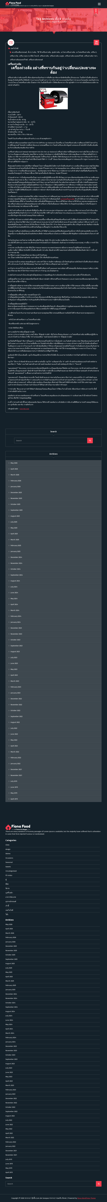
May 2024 (14, 603)
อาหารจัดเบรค (11, 893)
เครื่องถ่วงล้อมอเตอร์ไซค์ (19, 60)
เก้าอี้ (7, 902)
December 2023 (16, 632)
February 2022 (16, 762)
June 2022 (14, 738)
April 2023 (14, 679)
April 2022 (14, 750)
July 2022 (14, 732)
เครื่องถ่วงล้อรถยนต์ (36, 60)
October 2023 (15, 644)
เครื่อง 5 (94, 52)
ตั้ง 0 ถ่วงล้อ (32, 52)
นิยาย (7, 885)
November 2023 (16, 638)
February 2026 (16, 485)
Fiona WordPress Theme (86, 1198)
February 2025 (16, 549)
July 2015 (14, 785)
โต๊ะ (7, 911)
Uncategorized (11, 867)
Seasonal (9, 859)
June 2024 (14, 597)
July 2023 (14, 661)
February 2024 (16, 620)
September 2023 (16, 650)
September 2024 (17, 579)
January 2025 (15, 555)
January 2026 (15, 491)
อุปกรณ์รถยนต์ (11, 898)
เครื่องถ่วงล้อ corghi (57, 56)
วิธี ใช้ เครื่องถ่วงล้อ (44, 52)
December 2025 (16, 496)
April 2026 (14, 473)
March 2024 (15, 614)
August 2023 (15, 656)
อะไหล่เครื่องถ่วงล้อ (83, 52)
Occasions (9, 854)
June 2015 (14, 791)
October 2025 (15, 508)
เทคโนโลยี (14, 48)
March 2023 (15, 685)
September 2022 (16, 720)
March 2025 (15, 544)
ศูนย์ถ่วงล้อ (56, 52)
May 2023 (14, 673)
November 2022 (16, 709)
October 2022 (15, 714)
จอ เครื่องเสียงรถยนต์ (19, 52)
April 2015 (14, 803)
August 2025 (15, 520)
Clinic (7, 841)
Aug (96, 43)
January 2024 (16, 626)
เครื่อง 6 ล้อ (14, 56)
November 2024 (16, 567)
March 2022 (15, 756)
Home (42, 22)
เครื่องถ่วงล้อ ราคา (90, 56)
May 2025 (14, 532)
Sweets (8, 863)
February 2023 (16, 691)
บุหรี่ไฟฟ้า (9, 889)
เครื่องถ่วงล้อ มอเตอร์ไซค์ (74, 56)
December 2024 (16, 561)
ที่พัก (7, 880)
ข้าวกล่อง (9, 872)
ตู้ (6, 876)
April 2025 (14, 538)
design (8, 846)
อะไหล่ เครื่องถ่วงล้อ (68, 52)
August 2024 (15, 585)
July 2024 (14, 591)
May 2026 (14, 467)
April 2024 (14, 608)
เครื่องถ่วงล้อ (44, 56)
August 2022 (15, 726)
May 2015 (14, 797)
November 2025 (16, 502)
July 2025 (14, 526)
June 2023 (14, 667)
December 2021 (16, 773)
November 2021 (16, 779)
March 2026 (15, 479)
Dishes (8, 850)
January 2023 (15, 697)
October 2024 (15, 573)
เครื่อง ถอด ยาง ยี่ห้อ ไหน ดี (29, 56)
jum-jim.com (24, 409)
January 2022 (15, 768)
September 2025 (16, 514)
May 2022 (14, 744)
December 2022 (16, 703)
